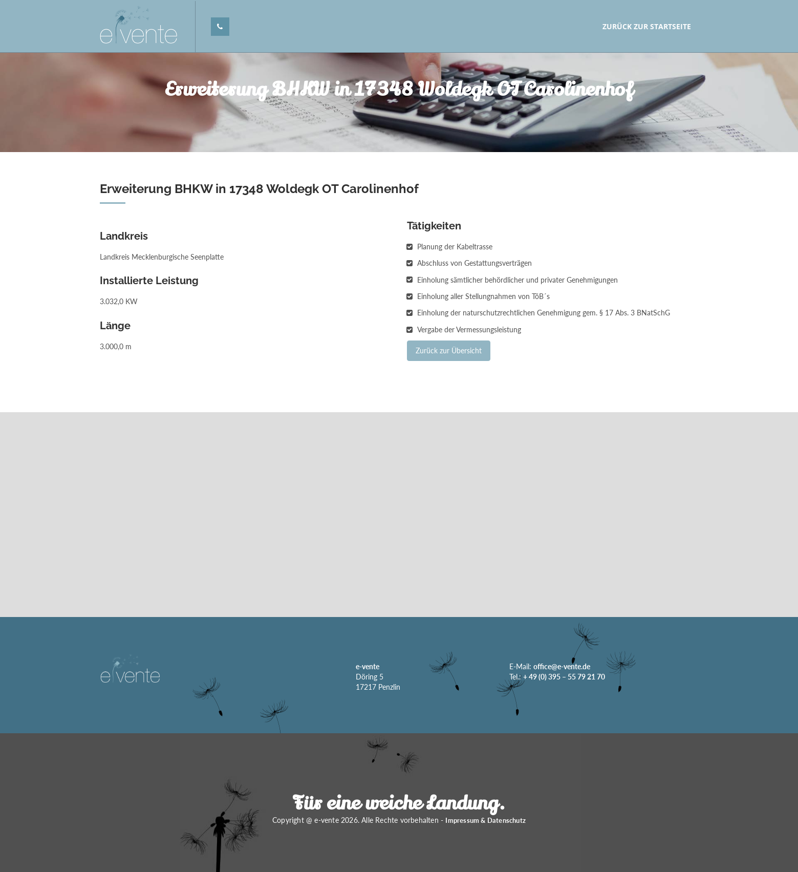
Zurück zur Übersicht (449, 350)
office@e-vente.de (561, 666)
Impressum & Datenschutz (485, 820)
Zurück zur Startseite (646, 26)
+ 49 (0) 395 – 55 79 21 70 (564, 676)
